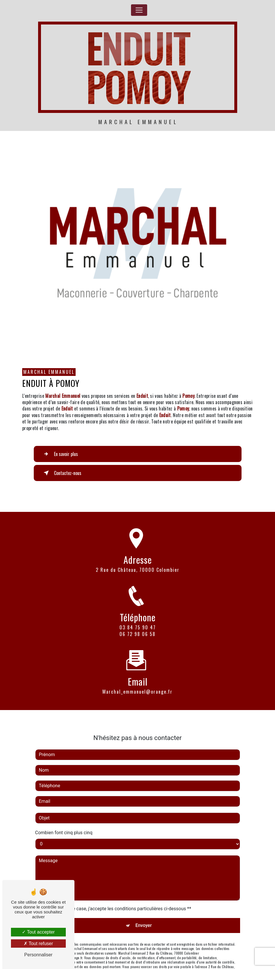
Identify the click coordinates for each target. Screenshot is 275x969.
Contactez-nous (61, 473)
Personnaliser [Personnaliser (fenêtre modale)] (38, 954)
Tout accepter (38, 932)
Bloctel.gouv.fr (88, 966)
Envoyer (143, 906)
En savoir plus (59, 454)
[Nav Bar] (139, 10)
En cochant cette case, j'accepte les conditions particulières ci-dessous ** (116, 889)
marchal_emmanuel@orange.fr (137, 672)
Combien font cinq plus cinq (64, 813)
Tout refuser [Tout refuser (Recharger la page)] (38, 943)
